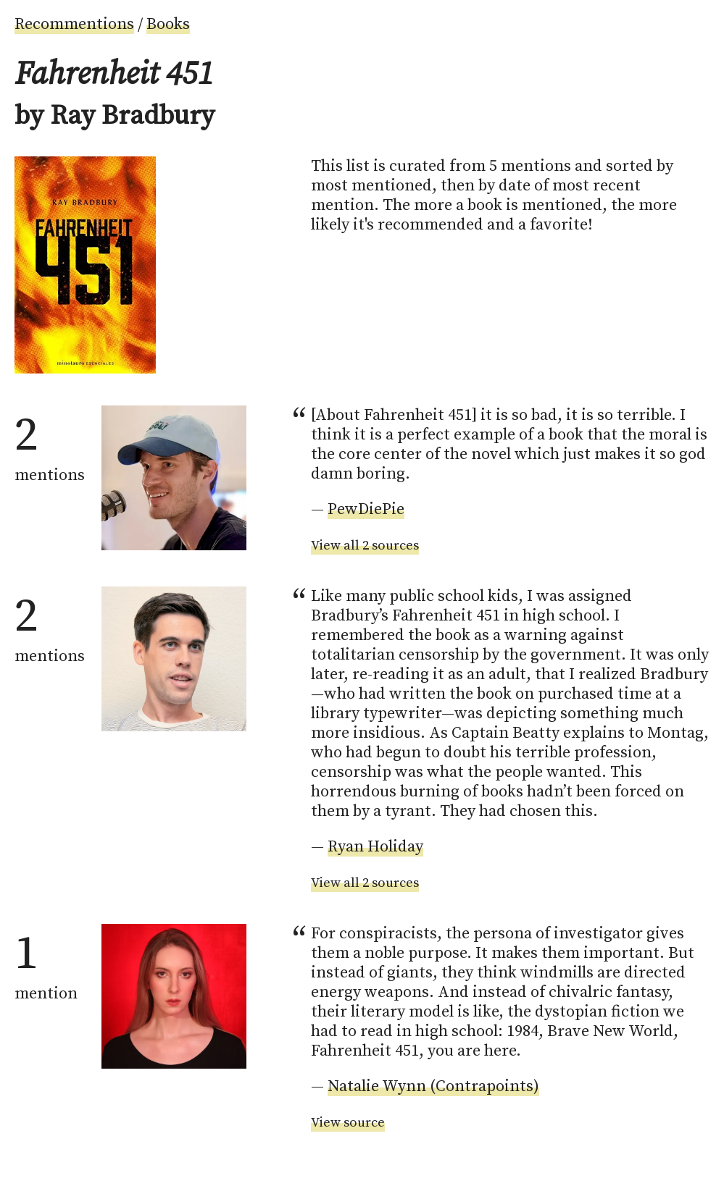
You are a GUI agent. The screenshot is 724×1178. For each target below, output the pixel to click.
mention (46, 964)
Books (168, 24)
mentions (49, 445)
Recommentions (74, 24)
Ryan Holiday (375, 847)
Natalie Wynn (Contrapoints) (433, 1086)
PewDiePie (366, 509)
